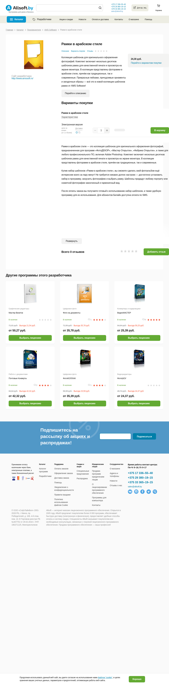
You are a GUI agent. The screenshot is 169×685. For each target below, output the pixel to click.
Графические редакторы (19, 309)
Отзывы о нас (116, 485)
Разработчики (41, 19)
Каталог (19, 19)
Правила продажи (62, 495)
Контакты (118, 19)
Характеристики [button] (69, 117)
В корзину (159, 130)
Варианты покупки (78, 51)
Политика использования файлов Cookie (61, 502)
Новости (82, 19)
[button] (79, 132)
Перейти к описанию (75, 93)
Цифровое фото (70, 309)
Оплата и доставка (100, 19)
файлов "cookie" (105, 677)
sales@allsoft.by (117, 11)
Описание (65, 51)
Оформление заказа (63, 473)
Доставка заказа (61, 478)
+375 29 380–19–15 (140, 477)
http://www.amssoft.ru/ (22, 78)
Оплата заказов (61, 468)
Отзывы (90, 51)
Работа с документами (18, 374)
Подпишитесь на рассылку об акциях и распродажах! (65, 436)
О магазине (134, 19)
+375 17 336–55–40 (140, 473)
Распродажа (82, 478)
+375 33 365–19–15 (140, 482)
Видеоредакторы (124, 374)
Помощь (148, 19)
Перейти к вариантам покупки (146, 63)
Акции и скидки (66, 19)
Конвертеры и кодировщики (128, 309)
